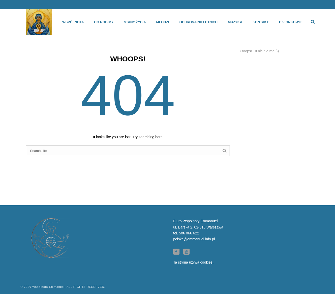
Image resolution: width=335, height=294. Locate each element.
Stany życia (135, 22)
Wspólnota (73, 22)
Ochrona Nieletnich (198, 22)
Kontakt (260, 22)
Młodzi (162, 22)
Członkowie (290, 22)
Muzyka (235, 22)
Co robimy (103, 22)
